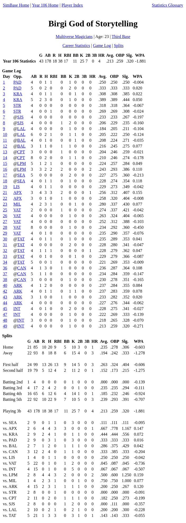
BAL (21, 140)
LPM (21, 163)
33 (5, 256)
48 (5, 320)
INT (17, 308)
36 (5, 268)
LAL (21, 128)
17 (5, 175)
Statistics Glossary (167, 5)
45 (5, 308)
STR (17, 105)
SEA (21, 175)
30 (5, 239)
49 (5, 326)
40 (5, 285)
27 (5, 221)
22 (5, 198)
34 (5, 262)
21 (5, 192)
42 (5, 291)
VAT (17, 210)
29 (5, 233)
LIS (16, 186)
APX (17, 192)
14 (5, 157)
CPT (21, 152)
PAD (17, 82)
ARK (17, 285)
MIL (17, 204)
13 (5, 152)
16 (5, 169)
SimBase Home (16, 5)
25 (5, 210)
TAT (21, 239)
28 (5, 227)
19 (5, 186)
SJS (20, 117)
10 (5, 134)
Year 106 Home (45, 5)
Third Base (121, 36)
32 (5, 250)
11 (5, 140)
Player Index (72, 5)
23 (5, 204)
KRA (17, 94)
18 (5, 181)
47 (5, 314)
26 (5, 215)
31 (5, 245)
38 (5, 279)
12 (5, 146)
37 (5, 274)
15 (5, 163)
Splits (118, 45)
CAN (21, 268)
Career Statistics (76, 45)
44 (5, 303)
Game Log (102, 45)
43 (5, 297)
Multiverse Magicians (74, 36)
